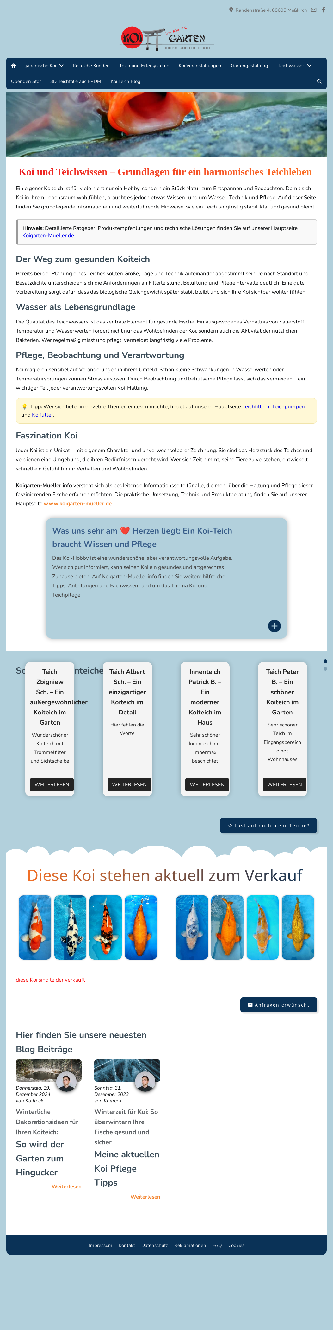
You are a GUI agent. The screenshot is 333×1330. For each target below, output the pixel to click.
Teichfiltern (255, 406)
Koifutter (42, 415)
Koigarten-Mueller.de (48, 235)
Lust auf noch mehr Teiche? (269, 894)
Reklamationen (190, 1314)
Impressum (100, 1314)
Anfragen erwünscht (279, 1073)
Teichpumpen (288, 406)
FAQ (217, 1314)
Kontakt (127, 1314)
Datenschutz (154, 1314)
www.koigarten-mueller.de (78, 503)
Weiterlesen (51, 852)
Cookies (236, 1314)
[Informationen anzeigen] (274, 626)
